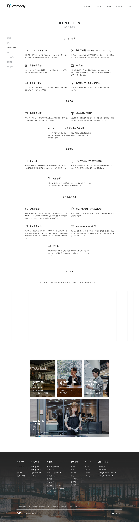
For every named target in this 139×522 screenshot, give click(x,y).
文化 (8, 52)
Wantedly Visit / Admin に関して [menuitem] (107, 473)
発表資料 (10, 62)
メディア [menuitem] (87, 473)
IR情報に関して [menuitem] (102, 470)
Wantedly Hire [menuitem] (35, 476)
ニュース (129, 6)
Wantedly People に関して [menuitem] (105, 476)
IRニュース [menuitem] (50, 470)
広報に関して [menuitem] (101, 467)
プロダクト (99, 6)
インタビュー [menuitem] (75, 479)
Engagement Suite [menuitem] (36, 473)
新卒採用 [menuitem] (73, 485)
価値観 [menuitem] (73, 467)
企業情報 (87, 6)
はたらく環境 (11, 47)
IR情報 (109, 6)
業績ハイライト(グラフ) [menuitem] (54, 473)
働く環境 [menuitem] (73, 473)
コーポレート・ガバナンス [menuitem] (55, 485)
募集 (8, 43)
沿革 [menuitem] (18, 470)
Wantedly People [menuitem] (36, 470)
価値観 (9, 38)
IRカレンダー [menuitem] (51, 482)
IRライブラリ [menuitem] (51, 476)
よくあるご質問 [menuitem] (51, 491)
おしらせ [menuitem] (87, 476)
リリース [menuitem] (87, 470)
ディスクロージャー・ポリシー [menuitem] (56, 488)
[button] (24, 461)
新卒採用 (10, 67)
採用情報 (119, 6)
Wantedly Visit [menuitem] (35, 467)
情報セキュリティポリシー (41, 506)
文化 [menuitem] (72, 476)
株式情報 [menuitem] (49, 479)
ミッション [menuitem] (20, 467)
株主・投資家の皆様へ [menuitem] (53, 467)
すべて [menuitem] (87, 467)
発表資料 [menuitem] (73, 482)
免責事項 (55, 506)
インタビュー (11, 57)
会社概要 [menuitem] (19, 473)
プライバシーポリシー (23, 506)
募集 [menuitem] (72, 470)
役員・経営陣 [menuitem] (21, 476)
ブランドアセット (75, 506)
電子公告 (63, 506)
